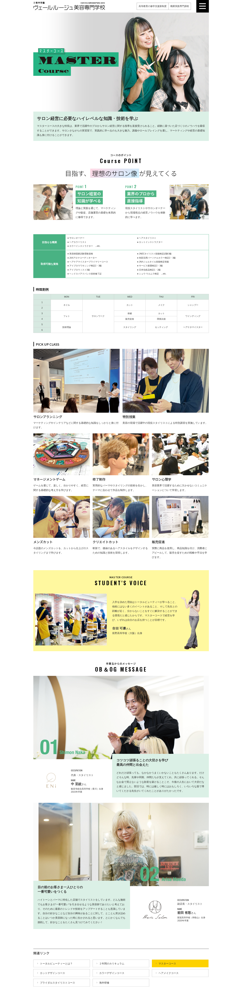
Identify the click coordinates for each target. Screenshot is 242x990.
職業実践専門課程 (179, 6)
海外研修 (104, 982)
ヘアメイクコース (169, 972)
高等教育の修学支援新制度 (153, 6)
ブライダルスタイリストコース (57, 982)
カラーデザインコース (111, 972)
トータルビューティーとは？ (56, 963)
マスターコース (167, 963)
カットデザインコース (52, 972)
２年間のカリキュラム (111, 963)
